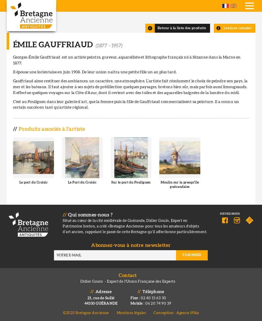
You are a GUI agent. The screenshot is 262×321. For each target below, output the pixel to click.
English (233, 6)
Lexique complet (238, 28)
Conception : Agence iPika (176, 313)
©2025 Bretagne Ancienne (86, 313)
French (225, 6)
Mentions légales (131, 313)
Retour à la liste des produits (182, 28)
